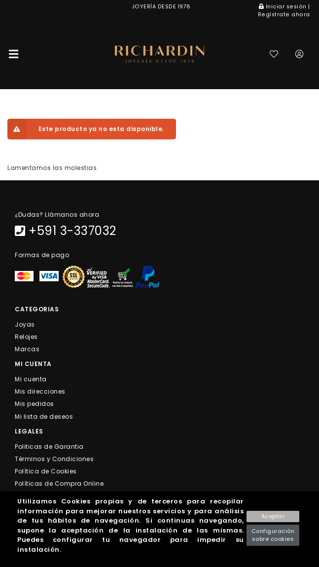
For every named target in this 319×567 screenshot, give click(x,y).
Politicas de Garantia (49, 446)
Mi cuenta (31, 379)
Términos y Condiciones (54, 459)
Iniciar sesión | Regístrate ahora (284, 10)
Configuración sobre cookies (273, 535)
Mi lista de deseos (44, 416)
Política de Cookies (46, 471)
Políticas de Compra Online (59, 483)
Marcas (27, 349)
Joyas (25, 324)
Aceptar (273, 516)
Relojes (26, 336)
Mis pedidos (34, 404)
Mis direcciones (40, 391)
